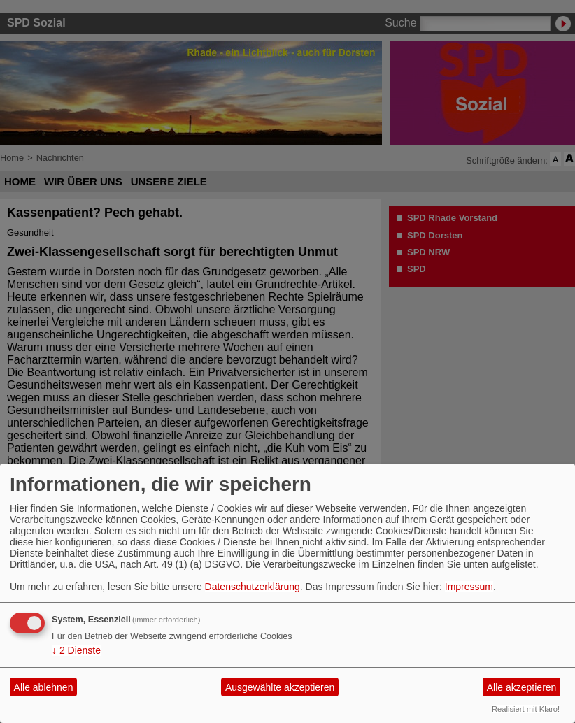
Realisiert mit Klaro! (526, 709)
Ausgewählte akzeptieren (279, 687)
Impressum (469, 586)
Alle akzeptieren (522, 687)
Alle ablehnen (43, 687)
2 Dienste (76, 650)
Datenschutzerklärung (252, 586)
